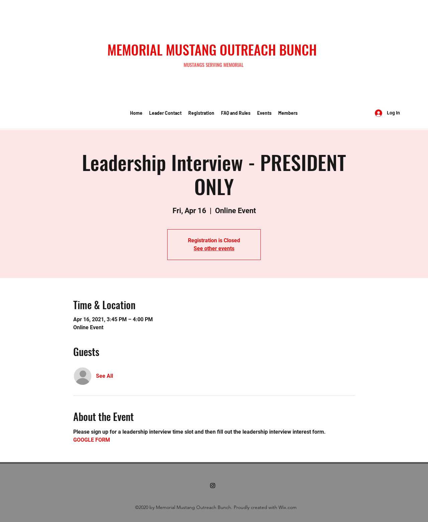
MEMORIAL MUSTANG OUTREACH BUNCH (212, 49)
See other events (214, 248)
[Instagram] (212, 485)
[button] (165, 113)
